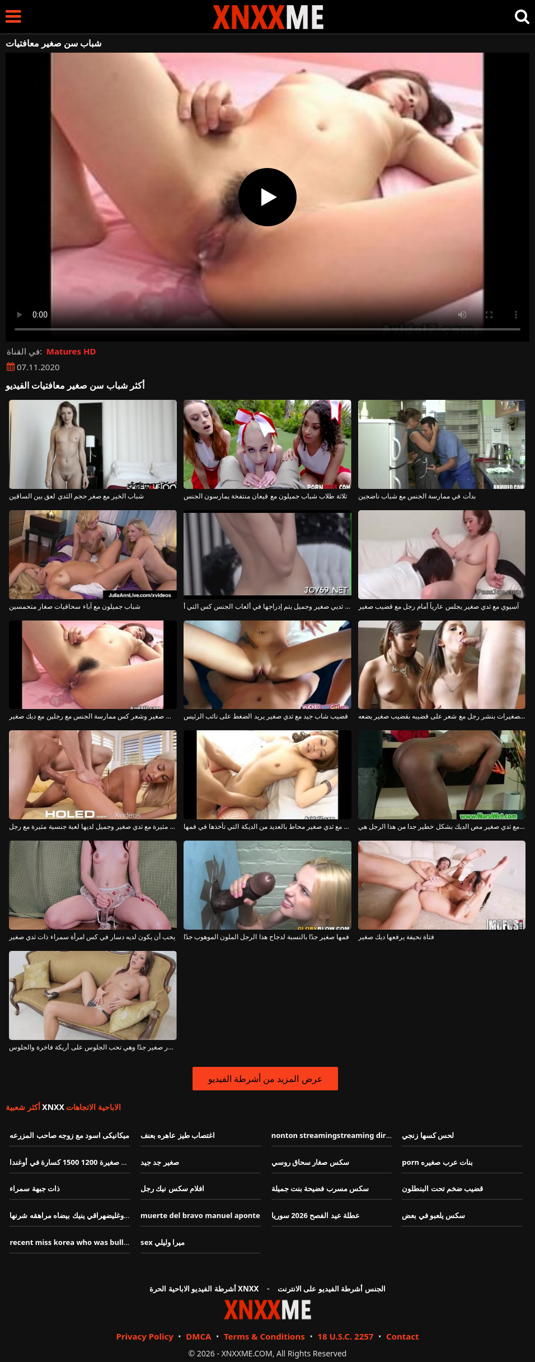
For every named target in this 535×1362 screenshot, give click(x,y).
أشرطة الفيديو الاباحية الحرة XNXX (204, 1289)
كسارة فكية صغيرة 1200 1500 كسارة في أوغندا (83, 1162)
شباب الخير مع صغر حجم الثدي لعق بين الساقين (76, 496)
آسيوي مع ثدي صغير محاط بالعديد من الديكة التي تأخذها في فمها (267, 826)
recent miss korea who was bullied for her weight (99, 1242)
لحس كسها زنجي (428, 1135)
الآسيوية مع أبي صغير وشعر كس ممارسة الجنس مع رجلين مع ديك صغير (93, 716)
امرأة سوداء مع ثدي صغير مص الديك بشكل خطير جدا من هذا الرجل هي (442, 826)
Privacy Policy (144, 1336)
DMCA (198, 1336)
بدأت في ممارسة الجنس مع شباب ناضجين (417, 496)
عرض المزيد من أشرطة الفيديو (265, 1078)
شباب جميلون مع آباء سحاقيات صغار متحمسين (74, 606)
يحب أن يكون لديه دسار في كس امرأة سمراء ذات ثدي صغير (92, 936)
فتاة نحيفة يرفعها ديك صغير (396, 936)
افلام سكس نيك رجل (172, 1188)
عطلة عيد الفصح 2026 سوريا (315, 1215)
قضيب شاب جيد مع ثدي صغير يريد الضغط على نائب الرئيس (266, 716)
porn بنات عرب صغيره (437, 1162)
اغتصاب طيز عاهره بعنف (177, 1135)
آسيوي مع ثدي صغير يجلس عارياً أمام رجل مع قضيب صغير (438, 606)
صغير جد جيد (159, 1162)
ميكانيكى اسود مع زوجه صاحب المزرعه (69, 1135)
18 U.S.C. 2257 (345, 1336)
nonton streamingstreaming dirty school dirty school (367, 1135)
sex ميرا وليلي (162, 1242)
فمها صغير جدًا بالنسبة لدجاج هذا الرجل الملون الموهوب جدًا (266, 936)
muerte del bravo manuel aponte (200, 1215)
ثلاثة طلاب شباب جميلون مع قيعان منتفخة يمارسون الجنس (265, 496)
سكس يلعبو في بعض (433, 1215)
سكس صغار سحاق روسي (310, 1162)
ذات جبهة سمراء (35, 1188)
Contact (402, 1336)
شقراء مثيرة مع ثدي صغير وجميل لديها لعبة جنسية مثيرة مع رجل (93, 826)
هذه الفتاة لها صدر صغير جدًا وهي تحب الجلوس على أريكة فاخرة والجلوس (93, 1047)
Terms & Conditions (264, 1336)
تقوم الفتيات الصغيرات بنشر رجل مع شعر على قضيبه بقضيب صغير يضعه (442, 716)
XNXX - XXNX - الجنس (268, 17)
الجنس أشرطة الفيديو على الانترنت (332, 1289)
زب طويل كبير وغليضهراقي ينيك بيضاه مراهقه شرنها (89, 1215)
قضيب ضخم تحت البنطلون (442, 1188)
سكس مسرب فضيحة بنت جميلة (320, 1188)
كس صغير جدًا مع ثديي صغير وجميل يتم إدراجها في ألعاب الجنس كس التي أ (267, 606)
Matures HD (71, 351)
